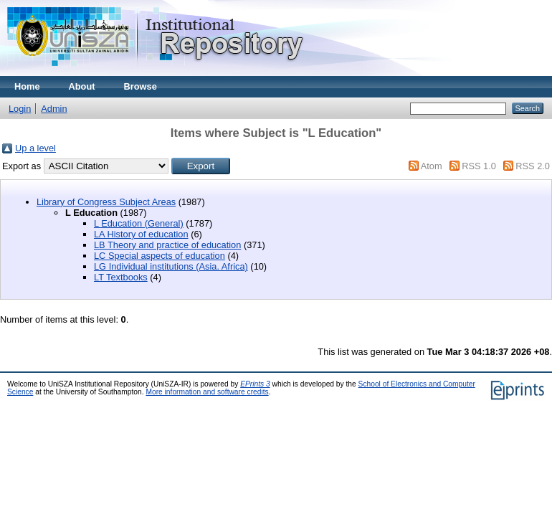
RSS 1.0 (479, 166)
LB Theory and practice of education (167, 244)
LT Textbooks (121, 277)
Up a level (35, 148)
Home (27, 86)
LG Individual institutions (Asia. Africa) (171, 266)
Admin (54, 108)
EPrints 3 (255, 384)
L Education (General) (139, 223)
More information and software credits (207, 392)
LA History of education (141, 234)
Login (20, 108)
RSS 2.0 (532, 166)
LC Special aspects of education (159, 255)
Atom (431, 166)
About (82, 86)
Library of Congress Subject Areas (106, 201)
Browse (140, 86)
